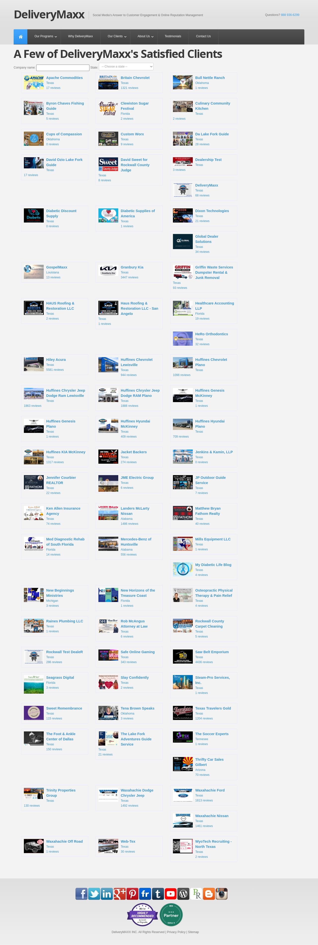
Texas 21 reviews (201, 216)
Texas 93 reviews (203, 277)
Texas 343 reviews (126, 656)
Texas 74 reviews (52, 516)
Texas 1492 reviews (125, 797)
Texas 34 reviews (195, 244)
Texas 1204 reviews (202, 713)
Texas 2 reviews (201, 110)
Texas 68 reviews (195, 190)
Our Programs (44, 36)
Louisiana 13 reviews (45, 272)
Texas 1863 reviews (54, 398)
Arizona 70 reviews (198, 767)
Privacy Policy (176, 932)
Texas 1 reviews (126, 218)
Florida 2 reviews (123, 110)
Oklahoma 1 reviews (199, 83)
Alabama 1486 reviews (123, 516)
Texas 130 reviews (50, 797)
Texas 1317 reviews (54, 458)
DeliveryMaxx (49, 14)
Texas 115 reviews (53, 713)
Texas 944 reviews (125, 367)
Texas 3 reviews (197, 164)
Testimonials (173, 36)
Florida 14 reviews (54, 546)
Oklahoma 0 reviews (53, 139)
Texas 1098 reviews (200, 367)
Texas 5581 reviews (45, 365)
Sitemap (193, 932)
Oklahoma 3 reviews (126, 713)
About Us (144, 36)
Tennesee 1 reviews (201, 738)
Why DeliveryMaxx (80, 36)
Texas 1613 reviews (199, 795)
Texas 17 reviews (53, 83)
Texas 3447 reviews (120, 272)
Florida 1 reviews (126, 597)
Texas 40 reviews (197, 516)
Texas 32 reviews (200, 339)
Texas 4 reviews (202, 570)
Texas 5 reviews (54, 110)
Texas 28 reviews (201, 139)
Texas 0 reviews (50, 218)
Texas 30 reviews (116, 846)
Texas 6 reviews (126, 484)
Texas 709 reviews (199, 428)
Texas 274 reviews (122, 457)
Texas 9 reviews (121, 139)
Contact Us (203, 36)
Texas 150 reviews (50, 741)
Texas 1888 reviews (129, 398)
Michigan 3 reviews (49, 597)
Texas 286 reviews (53, 657)
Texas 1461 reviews (201, 821)
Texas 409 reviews (124, 428)
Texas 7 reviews (199, 485)
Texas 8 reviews (124, 169)
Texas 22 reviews (50, 485)
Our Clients (115, 36)
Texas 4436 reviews (201, 657)
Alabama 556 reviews (124, 546)
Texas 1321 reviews (124, 83)
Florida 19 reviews (203, 310)
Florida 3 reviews (49, 684)
